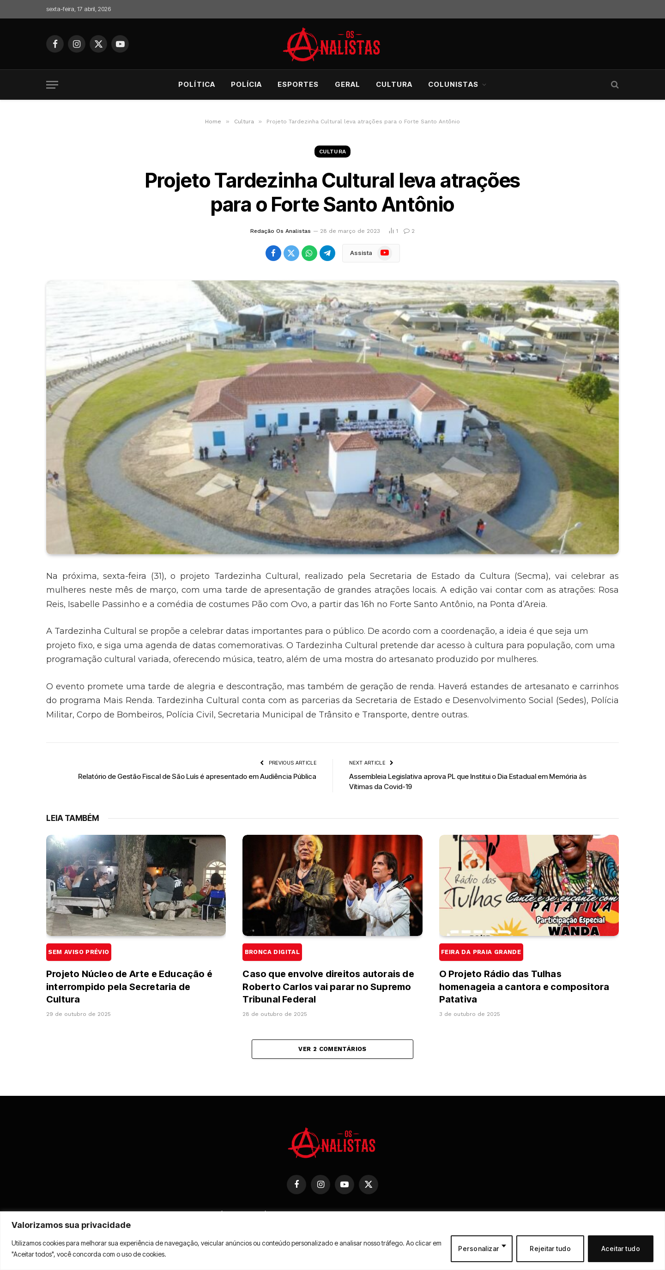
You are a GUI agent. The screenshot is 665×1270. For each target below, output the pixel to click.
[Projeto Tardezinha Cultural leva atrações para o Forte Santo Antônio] (332, 417)
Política (196, 84)
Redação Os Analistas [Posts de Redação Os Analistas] (280, 231)
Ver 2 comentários (332, 1048)
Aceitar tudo (620, 1248)
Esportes (298, 84)
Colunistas (453, 84)
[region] (332, 1240)
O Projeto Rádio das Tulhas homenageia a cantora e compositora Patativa (524, 973)
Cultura (394, 84)
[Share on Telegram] (327, 253)
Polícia (246, 84)
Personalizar (478, 1248)
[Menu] (52, 84)
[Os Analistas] (332, 43)
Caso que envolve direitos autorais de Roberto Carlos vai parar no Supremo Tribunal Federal (328, 973)
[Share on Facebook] (273, 253)
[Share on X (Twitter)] (291, 253)
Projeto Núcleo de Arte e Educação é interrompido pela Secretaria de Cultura (129, 973)
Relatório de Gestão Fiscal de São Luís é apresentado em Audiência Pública (197, 776)
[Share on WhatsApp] (309, 253)
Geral (347, 84)
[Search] (614, 84)
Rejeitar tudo (550, 1248)
